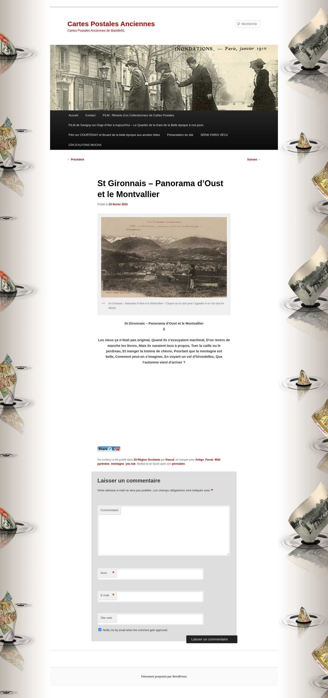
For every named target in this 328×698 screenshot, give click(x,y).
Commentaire (109, 510)
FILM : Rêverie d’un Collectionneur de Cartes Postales (138, 115)
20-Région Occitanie (147, 459)
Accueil (73, 115)
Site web (106, 617)
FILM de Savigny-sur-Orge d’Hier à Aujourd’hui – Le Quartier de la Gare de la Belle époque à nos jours (136, 125)
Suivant (254, 159)
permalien (178, 463)
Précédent (75, 159)
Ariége (199, 459)
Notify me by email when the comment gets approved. (133, 630)
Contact (90, 115)
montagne (117, 463)
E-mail (107, 595)
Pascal (170, 459)
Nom (107, 573)
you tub (130, 463)
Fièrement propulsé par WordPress (164, 676)
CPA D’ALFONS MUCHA (85, 145)
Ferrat (209, 459)
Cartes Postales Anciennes (111, 24)
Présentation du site (180, 135)
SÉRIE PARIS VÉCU (214, 135)
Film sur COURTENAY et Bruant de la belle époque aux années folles (114, 135)
